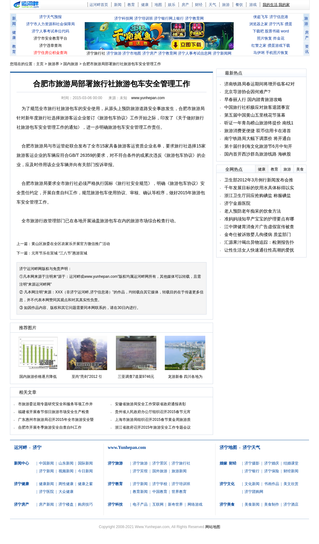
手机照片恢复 (277, 53)
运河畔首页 (98, 4)
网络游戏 (195, 504)
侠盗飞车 (260, 17)
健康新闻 (46, 484)
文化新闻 (252, 484)
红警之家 (258, 45)
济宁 (23, 269)
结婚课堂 (290, 463)
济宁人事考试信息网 (195, 53)
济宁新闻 (46, 471)
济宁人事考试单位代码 (50, 31)
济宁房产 (149, 53)
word (285, 31)
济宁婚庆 (271, 463)
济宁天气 (251, 447)
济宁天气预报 (50, 17)
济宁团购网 (254, 491)
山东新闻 (66, 463)
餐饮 (239, 4)
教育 (131, 4)
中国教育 (159, 491)
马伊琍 (258, 53)
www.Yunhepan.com (127, 447)
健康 (145, 4)
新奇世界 (175, 504)
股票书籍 (272, 31)
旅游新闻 (179, 471)
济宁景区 (159, 463)
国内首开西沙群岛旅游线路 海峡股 (257, 154)
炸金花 (278, 38)
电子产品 (140, 504)
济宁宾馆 (140, 471)
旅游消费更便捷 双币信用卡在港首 (257, 130)
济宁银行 (252, 471)
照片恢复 (264, 38)
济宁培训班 (143, 18)
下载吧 (258, 31)
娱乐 (171, 4)
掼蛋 (288, 24)
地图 (158, 4)
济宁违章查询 (50, 45)
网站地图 (212, 527)
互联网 (158, 504)
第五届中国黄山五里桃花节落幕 (254, 115)
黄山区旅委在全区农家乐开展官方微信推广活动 (70, 244)
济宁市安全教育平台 (50, 38)
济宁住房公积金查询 (50, 53)
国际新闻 (85, 463)
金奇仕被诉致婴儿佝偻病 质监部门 (257, 234)
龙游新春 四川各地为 (185, 376)
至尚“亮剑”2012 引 (87, 376)
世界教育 (179, 491)
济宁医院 (46, 491)
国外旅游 (159, 471)
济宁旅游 (114, 53)
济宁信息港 (278, 17)
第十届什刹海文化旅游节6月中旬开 (258, 146)
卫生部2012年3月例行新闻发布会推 (258, 179)
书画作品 (271, 484)
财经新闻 (290, 471)
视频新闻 (66, 471)
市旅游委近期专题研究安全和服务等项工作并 (55, 404)
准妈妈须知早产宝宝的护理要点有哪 (259, 218)
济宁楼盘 (66, 504)
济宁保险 (271, 471)
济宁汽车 (276, 24)
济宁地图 (228, 447)
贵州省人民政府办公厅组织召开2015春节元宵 (153, 412)
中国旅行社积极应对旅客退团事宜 (257, 107)
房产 (185, 4)
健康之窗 (85, 484)
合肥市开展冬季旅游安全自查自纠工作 (50, 427)
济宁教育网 (194, 18)
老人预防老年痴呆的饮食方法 (252, 211)
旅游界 (53, 64)
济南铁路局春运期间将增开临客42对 (259, 83)
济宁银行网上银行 (169, 18)
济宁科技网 (123, 18)
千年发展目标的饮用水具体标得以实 (259, 187)
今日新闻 (85, 471)
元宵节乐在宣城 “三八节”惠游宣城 (59, 253)
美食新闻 (252, 504)
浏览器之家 (258, 24)
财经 (198, 4)
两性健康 (66, 484)
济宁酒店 (290, 504)
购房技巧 (85, 504)
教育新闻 (140, 491)
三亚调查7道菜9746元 (136, 376)
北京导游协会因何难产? (247, 91)
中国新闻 (46, 463)
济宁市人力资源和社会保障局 (50, 24)
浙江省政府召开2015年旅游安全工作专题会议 (153, 427)
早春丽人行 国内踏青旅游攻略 (253, 99)
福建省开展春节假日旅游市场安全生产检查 (53, 412)
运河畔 (20, 447)
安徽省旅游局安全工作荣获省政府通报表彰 (150, 404)
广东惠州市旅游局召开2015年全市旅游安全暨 (56, 419)
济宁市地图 (131, 53)
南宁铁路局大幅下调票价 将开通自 (257, 138)
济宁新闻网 (222, 53)
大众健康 (66, 491)
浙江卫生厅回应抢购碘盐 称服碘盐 (257, 195)
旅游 (226, 4)
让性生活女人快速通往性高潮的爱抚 (259, 250)
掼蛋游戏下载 (279, 45)
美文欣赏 (290, 484)
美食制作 (271, 504)
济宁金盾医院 (237, 203)
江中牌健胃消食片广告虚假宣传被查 (259, 226)
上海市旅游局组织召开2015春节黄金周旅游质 (153, 419)
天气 (212, 4)
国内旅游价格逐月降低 (38, 376)
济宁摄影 (252, 463)
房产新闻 (46, 504)
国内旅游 (70, 64)
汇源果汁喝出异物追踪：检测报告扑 (259, 242)
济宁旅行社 (96, 53)
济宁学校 (159, 484)
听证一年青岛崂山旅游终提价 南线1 (258, 122)
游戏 (253, 4)
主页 (40, 64)
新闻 (117, 4)
